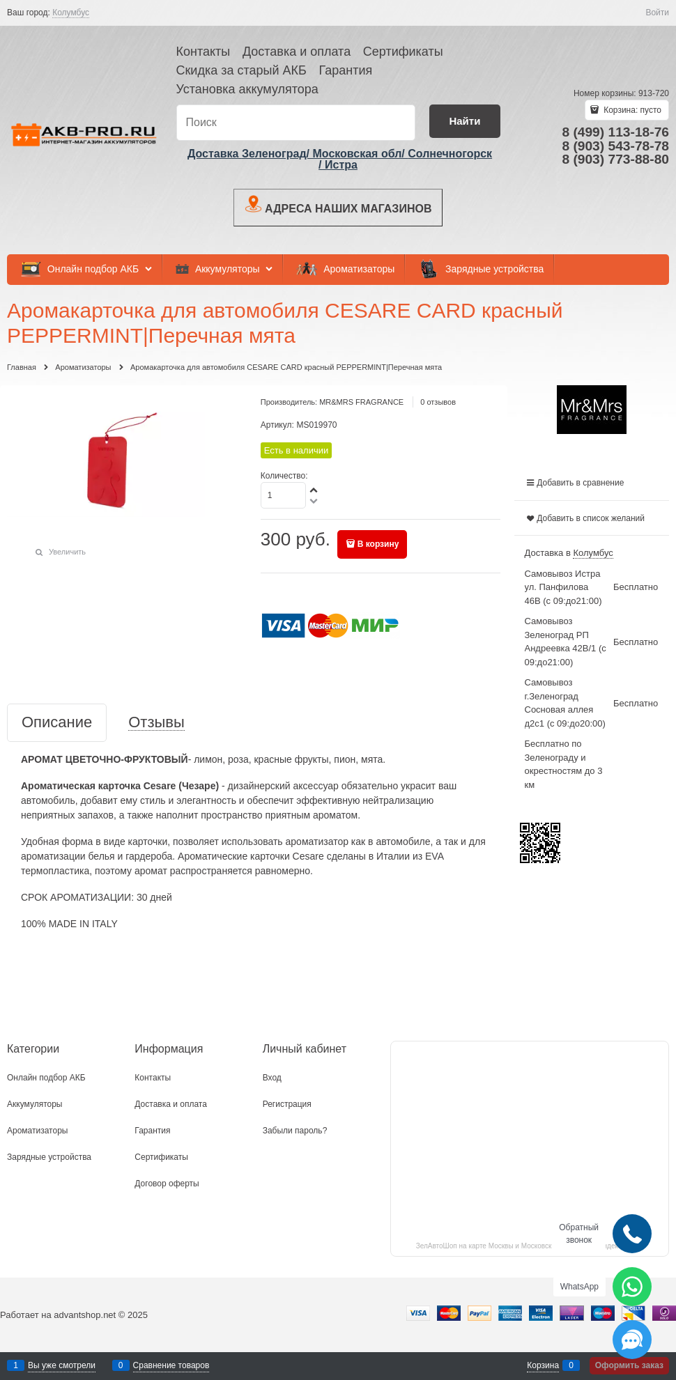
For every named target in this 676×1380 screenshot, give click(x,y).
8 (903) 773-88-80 (615, 159)
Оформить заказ (629, 1365)
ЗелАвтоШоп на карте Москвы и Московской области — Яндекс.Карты (530, 1246)
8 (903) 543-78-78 (615, 146)
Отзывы (156, 723)
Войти (657, 12)
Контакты (203, 52)
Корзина (543, 1365)
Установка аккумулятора (247, 89)
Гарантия (345, 70)
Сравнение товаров (171, 1365)
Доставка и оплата (297, 52)
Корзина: (631, 110)
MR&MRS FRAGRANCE (361, 402)
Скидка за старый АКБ (241, 70)
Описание (57, 723)
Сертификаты (403, 52)
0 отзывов (438, 402)
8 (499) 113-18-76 (615, 132)
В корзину (378, 544)
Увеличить (67, 552)
